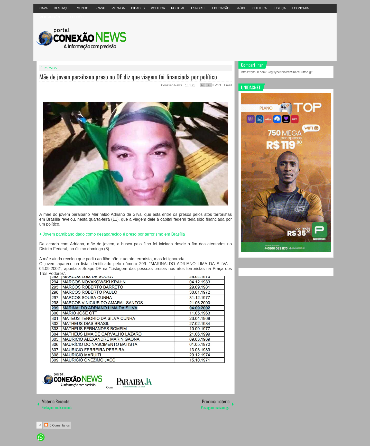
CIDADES (138, 8)
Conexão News (172, 85)
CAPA (44, 8)
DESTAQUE (62, 8)
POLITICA (158, 8)
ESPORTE (198, 8)
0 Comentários (57, 425)
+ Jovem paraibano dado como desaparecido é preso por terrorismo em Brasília (112, 234)
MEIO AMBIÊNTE (52, 17)
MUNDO (82, 8)
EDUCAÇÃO (220, 8)
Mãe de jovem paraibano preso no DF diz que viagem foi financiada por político (128, 76)
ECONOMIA (300, 8)
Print (216, 85)
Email (227, 85)
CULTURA (259, 8)
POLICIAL (178, 8)
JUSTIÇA (279, 8)
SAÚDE (241, 8)
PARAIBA (118, 8)
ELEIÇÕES (77, 17)
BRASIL (100, 8)
